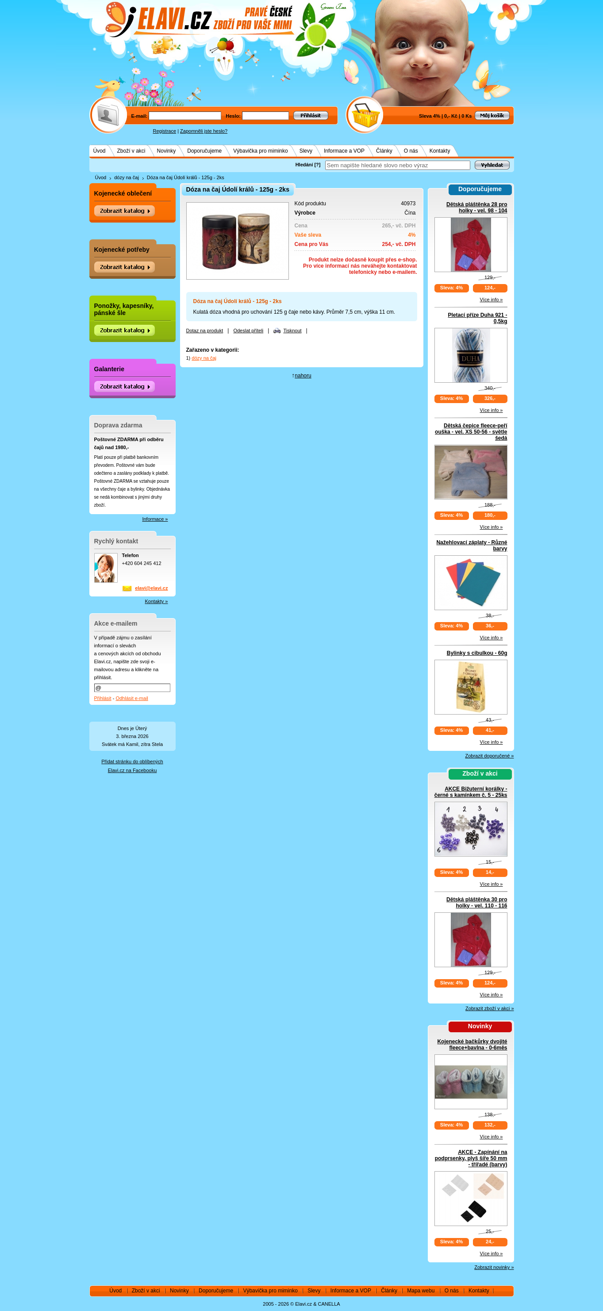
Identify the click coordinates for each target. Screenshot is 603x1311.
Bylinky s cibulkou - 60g (477, 653)
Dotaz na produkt (204, 330)
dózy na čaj (126, 177)
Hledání (304, 164)
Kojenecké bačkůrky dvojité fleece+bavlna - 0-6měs (472, 1044)
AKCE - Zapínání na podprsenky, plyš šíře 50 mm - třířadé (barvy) (471, 1158)
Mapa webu (420, 1291)
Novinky (166, 151)
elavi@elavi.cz (151, 588)
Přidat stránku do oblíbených (132, 761)
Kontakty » (156, 601)
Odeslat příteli (248, 330)
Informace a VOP (344, 151)
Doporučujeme (204, 151)
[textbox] (397, 165)
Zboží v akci (131, 151)
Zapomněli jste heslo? (203, 131)
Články (384, 151)
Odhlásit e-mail (131, 698)
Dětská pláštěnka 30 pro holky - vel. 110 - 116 (476, 902)
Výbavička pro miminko (260, 151)
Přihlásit (102, 698)
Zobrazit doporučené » (489, 755)
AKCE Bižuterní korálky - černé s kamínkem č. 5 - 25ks (470, 792)
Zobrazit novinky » (494, 1267)
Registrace (165, 131)
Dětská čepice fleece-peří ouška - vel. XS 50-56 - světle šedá (471, 432)
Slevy (306, 151)
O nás (411, 151)
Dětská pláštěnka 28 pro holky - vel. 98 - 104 (476, 207)
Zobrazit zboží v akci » (489, 1008)
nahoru (303, 376)
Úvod (99, 151)
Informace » (155, 519)
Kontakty (440, 151)
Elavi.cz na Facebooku (132, 770)
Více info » (491, 299)
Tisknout (292, 330)
